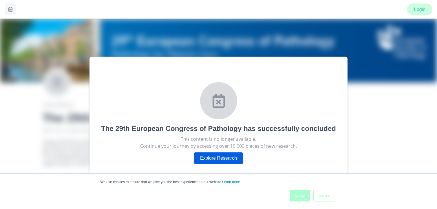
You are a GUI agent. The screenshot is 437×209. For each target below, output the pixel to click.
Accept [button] (300, 196)
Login (419, 9)
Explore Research (218, 158)
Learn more (231, 182)
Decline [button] (324, 196)
